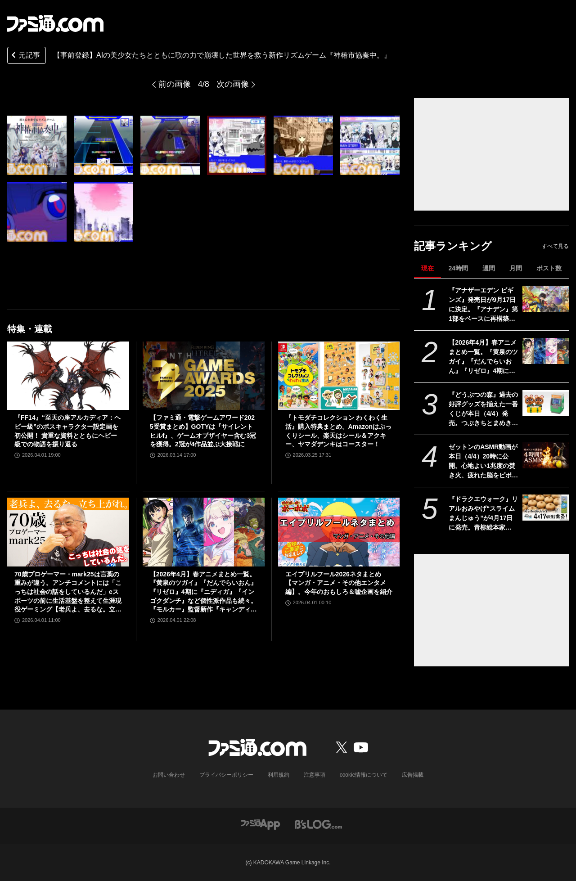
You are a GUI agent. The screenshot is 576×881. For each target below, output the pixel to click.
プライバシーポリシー (226, 775)
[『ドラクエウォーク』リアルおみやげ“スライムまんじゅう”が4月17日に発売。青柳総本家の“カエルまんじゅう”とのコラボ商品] (545, 507)
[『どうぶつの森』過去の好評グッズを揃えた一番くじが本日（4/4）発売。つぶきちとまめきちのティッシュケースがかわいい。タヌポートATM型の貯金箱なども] (545, 403)
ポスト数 (549, 268)
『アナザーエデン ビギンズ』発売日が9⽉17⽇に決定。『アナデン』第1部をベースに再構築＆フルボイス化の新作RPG (483, 305)
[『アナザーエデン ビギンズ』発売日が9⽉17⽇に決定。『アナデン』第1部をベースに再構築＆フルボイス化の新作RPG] (545, 299)
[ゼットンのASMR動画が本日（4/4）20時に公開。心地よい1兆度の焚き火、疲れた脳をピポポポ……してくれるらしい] (545, 455)
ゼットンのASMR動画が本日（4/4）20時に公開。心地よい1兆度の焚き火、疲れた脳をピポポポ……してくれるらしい (483, 461)
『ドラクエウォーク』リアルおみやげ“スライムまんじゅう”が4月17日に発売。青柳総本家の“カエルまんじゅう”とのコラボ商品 (483, 513)
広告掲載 (412, 775)
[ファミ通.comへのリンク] (55, 23)
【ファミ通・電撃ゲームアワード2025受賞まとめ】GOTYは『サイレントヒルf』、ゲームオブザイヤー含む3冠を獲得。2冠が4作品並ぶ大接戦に (203, 431)
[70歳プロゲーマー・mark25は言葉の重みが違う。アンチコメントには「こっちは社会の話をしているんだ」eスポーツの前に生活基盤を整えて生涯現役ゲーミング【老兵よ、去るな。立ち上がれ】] (68, 532)
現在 (427, 268)
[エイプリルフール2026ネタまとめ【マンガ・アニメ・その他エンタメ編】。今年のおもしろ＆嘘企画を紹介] (339, 532)
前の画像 (174, 84)
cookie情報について (364, 775)
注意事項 (314, 775)
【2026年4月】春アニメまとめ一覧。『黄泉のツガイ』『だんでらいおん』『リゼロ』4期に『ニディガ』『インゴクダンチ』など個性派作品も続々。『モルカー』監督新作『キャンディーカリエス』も (483, 357)
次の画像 (232, 84)
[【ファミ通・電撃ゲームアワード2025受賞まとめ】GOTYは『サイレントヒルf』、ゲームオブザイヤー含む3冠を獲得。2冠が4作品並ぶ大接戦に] (204, 376)
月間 (515, 268)
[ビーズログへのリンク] (318, 823)
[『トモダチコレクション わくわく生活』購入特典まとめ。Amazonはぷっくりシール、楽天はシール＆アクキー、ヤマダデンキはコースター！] (339, 376)
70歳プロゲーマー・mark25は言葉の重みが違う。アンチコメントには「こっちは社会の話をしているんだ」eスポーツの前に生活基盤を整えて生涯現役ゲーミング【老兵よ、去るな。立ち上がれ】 (68, 592)
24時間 (458, 268)
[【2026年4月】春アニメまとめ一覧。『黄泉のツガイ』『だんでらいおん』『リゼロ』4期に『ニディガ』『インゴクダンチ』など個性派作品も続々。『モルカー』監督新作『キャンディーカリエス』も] (545, 351)
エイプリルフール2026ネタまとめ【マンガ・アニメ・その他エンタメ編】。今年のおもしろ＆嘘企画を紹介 (338, 583)
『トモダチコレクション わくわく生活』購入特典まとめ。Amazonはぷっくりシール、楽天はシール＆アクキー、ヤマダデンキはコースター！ (338, 431)
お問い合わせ (169, 775)
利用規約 (278, 775)
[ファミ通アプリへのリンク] (260, 823)
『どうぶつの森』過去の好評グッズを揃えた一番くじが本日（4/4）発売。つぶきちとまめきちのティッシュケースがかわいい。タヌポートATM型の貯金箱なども (483, 409)
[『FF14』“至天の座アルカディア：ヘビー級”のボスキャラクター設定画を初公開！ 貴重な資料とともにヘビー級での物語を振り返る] (68, 376)
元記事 (24, 56)
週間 (488, 268)
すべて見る (555, 246)
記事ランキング (453, 246)
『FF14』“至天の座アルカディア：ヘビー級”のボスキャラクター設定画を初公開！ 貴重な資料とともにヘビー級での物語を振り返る (67, 431)
